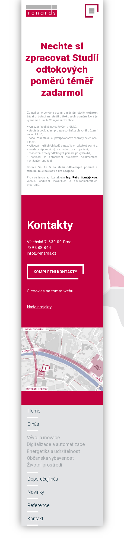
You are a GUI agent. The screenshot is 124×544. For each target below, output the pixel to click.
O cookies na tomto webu (50, 291)
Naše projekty (39, 307)
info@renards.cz (41, 253)
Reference (38, 505)
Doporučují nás (42, 479)
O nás (33, 424)
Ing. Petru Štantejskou (81, 177)
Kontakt (35, 518)
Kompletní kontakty (55, 272)
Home (33, 411)
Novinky (35, 492)
